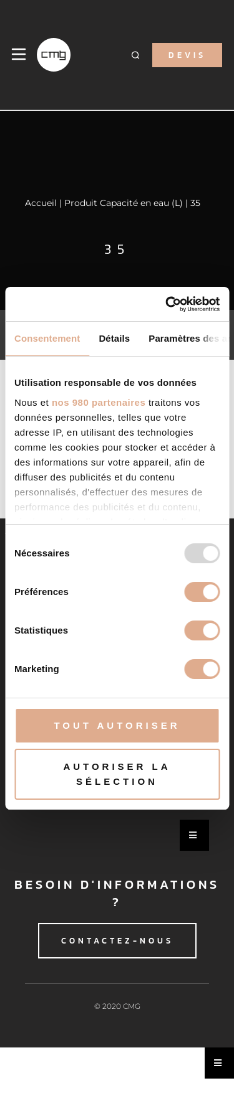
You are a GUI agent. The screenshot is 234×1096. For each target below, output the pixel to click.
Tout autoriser (117, 725)
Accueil (41, 202)
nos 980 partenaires (98, 402)
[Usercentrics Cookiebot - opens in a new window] (167, 304)
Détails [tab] (114, 338)
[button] (135, 55)
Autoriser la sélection (116, 774)
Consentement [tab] (47, 338)
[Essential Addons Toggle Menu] (194, 835)
